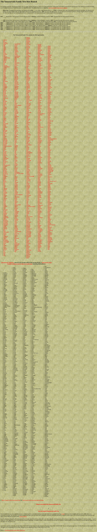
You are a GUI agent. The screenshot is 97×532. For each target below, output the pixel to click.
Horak (27, 81)
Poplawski (40, 162)
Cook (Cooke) (6, 242)
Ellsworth (16, 134)
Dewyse (16, 85)
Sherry (49, 58)
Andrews (5, 58)
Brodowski (5, 161)
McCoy (27, 221)
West (49, 205)
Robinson (39, 210)
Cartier (4, 200)
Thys (49, 136)
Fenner (15, 148)
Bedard (4, 103)
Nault (39, 92)
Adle (4, 45)
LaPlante (28, 174)
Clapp (4, 230)
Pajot (39, 122)
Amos (4, 55)
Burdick (4, 178)
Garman (16, 187)
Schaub (39, 238)
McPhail (28, 229)
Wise (49, 225)
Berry (4, 115)
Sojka (49, 78)
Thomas (49, 130)
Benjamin (5, 108)
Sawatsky (39, 236)
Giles (15, 203)
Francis (15, 168)
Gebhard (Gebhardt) (18, 194)
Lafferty (28, 164)
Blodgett (5, 136)
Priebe (39, 170)
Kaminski (28, 122)
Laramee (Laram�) (30, 176)
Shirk (49, 61)
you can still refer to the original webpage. (57, 8)
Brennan (4, 157)
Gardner (16, 185)
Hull (27, 88)
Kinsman (28, 133)
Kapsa (27, 123)
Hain (15, 239)
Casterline (5, 206)
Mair (27, 238)
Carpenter (5, 198)
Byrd (4, 184)
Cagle (4, 186)
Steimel (49, 97)
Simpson (49, 68)
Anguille (5, 60)
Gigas (15, 200)
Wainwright (50, 183)
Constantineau (6, 240)
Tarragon (49, 123)
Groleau (16, 230)
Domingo (16, 94)
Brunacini (5, 169)
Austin (4, 71)
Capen (4, 194)
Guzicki (16, 235)
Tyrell (49, 158)
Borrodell (5, 143)
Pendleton (40, 141)
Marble (27, 241)
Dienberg (16, 87)
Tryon (49, 155)
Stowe (49, 107)
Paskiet (39, 130)
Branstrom (5, 154)
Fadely (15, 142)
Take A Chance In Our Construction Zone (11, 500)
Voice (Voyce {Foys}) (52, 181)
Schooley (39, 242)
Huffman (28, 87)
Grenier (16, 225)
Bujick (4, 175)
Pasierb (39, 129)
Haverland (28, 44)
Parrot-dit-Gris (40, 127)
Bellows (4, 106)
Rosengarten (40, 217)
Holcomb (28, 73)
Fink (15, 152)
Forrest (15, 161)
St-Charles (40, 228)
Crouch (15, 49)
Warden (49, 191)
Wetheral (49, 208)
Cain (4, 187)
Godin (15, 210)
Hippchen (28, 69)
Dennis (15, 80)
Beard (4, 100)
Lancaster (28, 170)
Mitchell (39, 58)
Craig (4, 255)
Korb (27, 145)
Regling (39, 190)
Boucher (4, 144)
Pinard (39, 154)
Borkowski (5, 140)
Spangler (49, 80)
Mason (27, 248)
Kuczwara (28, 153)
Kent (27, 130)
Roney (39, 214)
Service (49, 49)
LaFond (27, 166)
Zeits (49, 249)
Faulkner (16, 145)
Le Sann (28, 191)
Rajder (39, 179)
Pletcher (39, 158)
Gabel (15, 179)
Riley (39, 200)
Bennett (4, 109)
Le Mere (28, 187)
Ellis (15, 133)
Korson (27, 147)
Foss (15, 162)
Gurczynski (16, 233)
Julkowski (28, 119)
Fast (15, 144)
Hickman (28, 64)
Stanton (49, 88)
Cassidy (4, 205)
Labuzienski (28, 160)
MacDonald (28, 233)
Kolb (27, 142)
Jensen (27, 111)
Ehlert (15, 128)
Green (15, 223)
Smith (49, 74)
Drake (15, 104)
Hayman (28, 46)
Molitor (39, 63)
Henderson (28, 53)
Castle (4, 207)
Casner (4, 204)
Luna (27, 214)
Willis (49, 221)
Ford (15, 158)
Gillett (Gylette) (17, 204)
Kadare (27, 120)
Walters (49, 187)
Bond (4, 137)
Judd (27, 118)
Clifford (4, 233)
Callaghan (5, 188)
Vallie (49, 163)
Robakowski (40, 205)
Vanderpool (50, 168)
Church (4, 226)
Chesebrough (5, 217)
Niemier (39, 95)
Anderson (5, 56)
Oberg (39, 103)
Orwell (39, 112)
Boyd (4, 150)
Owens (39, 117)
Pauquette (40, 136)
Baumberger (5, 98)
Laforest (28, 167)
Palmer (39, 123)
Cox (4, 251)
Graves (15, 222)
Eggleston (16, 127)
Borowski (5, 142)
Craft (4, 254)
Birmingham (5, 123)
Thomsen (49, 133)
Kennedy (28, 129)
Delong (15, 75)
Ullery (49, 160)
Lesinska (28, 193)
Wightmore (50, 214)
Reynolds (39, 197)
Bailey (4, 80)
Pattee (39, 132)
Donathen (16, 97)
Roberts (39, 207)
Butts (4, 182)
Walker (49, 184)
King (27, 132)
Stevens (49, 99)
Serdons (49, 48)
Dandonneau (16, 62)
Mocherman (40, 60)
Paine (39, 121)
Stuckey (49, 114)
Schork (39, 244)
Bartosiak (5, 95)
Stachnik (49, 86)
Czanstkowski (17, 56)
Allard (4, 50)
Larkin (27, 177)
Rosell (39, 216)
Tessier (49, 126)
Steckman (49, 94)
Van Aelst (49, 165)
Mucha (39, 84)
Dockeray (16, 91)
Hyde (27, 93)
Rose (39, 215)
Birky (4, 122)
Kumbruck (28, 155)
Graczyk (16, 220)
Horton (27, 83)
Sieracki (49, 65)
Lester (27, 194)
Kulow (27, 154)
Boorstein (5, 139)
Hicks (27, 65)
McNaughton (28, 228)
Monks (39, 66)
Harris (15, 250)
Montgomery (40, 67)
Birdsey (4, 120)
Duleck (15, 117)
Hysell (27, 94)
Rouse (39, 219)
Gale (15, 181)
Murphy (39, 89)
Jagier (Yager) (29, 100)
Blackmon (5, 127)
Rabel (39, 178)
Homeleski (28, 77)
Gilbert (15, 202)
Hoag (27, 71)
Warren (49, 192)
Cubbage (16, 50)
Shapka (49, 51)
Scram (39, 249)
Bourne (4, 147)
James (27, 102)
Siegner (49, 63)
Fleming (16, 157)
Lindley (27, 199)
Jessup (27, 113)
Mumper (39, 87)
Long (27, 207)
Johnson (28, 114)
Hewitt (27, 63)
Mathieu (28, 251)
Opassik (39, 111)
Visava (49, 179)
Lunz (27, 215)
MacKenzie (28, 234)
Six (48, 70)
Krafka (27, 148)
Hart (15, 251)
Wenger (49, 203)
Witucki (49, 229)
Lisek (27, 204)
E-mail (63, 514)
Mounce (39, 83)
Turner (49, 156)
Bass (4, 96)
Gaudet (15, 191)
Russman (39, 225)
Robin (39, 209)
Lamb (27, 168)
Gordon (16, 214)
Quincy (39, 177)
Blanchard (5, 130)
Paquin (39, 124)
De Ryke (16, 69)
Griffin (15, 227)
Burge (4, 179)
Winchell (49, 223)
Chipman (5, 219)
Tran (48, 146)
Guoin (15, 232)
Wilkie (49, 218)
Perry (39, 144)
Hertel (27, 59)
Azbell (4, 75)
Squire (49, 85)
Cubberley (16, 51)
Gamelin (16, 182)
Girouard (16, 208)
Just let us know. (23, 516)
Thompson (50, 132)
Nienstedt (39, 96)
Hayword (28, 47)
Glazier (15, 209)
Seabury (49, 46)
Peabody (39, 138)
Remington (40, 192)
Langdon (28, 173)
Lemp (27, 189)
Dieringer (16, 88)
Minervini (40, 57)
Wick (49, 212)
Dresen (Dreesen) (17, 105)
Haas (15, 237)
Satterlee (39, 235)
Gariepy (16, 186)
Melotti (39, 48)
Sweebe (49, 117)
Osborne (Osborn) (41, 113)
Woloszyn (50, 234)
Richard (39, 199)
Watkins (49, 194)
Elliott (15, 132)
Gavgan (16, 193)
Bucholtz (5, 172)
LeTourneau (28, 195)
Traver (49, 147)
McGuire (28, 223)
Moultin (39, 82)
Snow (49, 75)
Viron (49, 177)
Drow (15, 108)
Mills (39, 55)
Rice (38, 198)
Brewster (5, 159)
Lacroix (27, 162)
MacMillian (28, 236)
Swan (49, 116)
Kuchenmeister (29, 152)
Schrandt (39, 245)
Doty (15, 101)
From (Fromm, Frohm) (19, 173)
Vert (48, 175)
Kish (27, 135)
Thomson (49, 134)
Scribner (39, 251)
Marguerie (28, 243)
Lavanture (28, 180)
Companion (5, 239)
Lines (27, 200)
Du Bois (16, 110)
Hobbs (27, 72)
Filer (15, 151)
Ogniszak (39, 108)
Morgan (39, 71)
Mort (39, 75)
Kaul (27, 125)
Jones (27, 116)
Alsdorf (4, 53)
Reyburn (39, 196)
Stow (49, 106)
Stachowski (50, 87)
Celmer (4, 211)
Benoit (4, 110)
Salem (39, 233)
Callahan (5, 189)
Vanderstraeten (50, 170)
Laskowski (28, 179)
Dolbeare (16, 93)
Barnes (4, 89)
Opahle (39, 110)
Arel (4, 63)
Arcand (4, 62)
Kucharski (28, 151)
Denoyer (16, 82)
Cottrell (4, 247)
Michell (39, 51)
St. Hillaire (40, 230)
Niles (39, 99)
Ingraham (28, 96)
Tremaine (49, 149)
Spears (49, 81)
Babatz (4, 76)
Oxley (39, 118)
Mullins (39, 85)
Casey (4, 201)
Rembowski (40, 191)
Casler (4, 203)
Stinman (49, 103)
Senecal (49, 47)
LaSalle (27, 178)
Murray (39, 90)
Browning (5, 166)
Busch (4, 180)
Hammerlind (16, 243)
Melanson (40, 46)
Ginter (15, 206)
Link (27, 203)
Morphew (40, 73)
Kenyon (27, 131)
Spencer (49, 82)
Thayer (49, 127)
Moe (38, 62)
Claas (4, 229)
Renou (39, 194)
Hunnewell (28, 91)
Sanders (39, 234)
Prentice (39, 169)
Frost (15, 174)
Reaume (39, 188)
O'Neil (39, 109)
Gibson (15, 199)
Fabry (15, 141)
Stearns (49, 93)
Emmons (16, 136)
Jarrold (27, 106)
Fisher (15, 156)
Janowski (28, 105)
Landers (28, 171)
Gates (15, 190)
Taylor (49, 124)
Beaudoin (5, 101)
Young (49, 246)
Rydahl (39, 226)
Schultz (39, 247)
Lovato (27, 212)
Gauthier (16, 192)
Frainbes (16, 167)
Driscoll (16, 107)
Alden (4, 47)
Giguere (16, 201)
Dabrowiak (16, 57)
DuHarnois (16, 116)
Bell (4, 105)
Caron (4, 197)
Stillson (49, 101)
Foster (15, 163)
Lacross (27, 163)
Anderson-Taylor (6, 57)
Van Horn (49, 166)
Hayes (27, 45)
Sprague (49, 84)
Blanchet (5, 131)
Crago (4, 252)
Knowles (28, 140)
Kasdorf (28, 124)
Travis (49, 148)
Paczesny (39, 120)
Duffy (15, 114)
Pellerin (39, 139)
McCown (28, 219)
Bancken (5, 85)
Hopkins (28, 80)
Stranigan (49, 108)
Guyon (15, 234)
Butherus (5, 181)
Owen (39, 115)
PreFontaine (40, 168)
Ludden (27, 213)
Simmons (49, 66)
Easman (16, 125)
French (15, 171)
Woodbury (50, 237)
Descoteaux (16, 84)
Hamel (15, 242)
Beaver (4, 102)
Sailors (39, 227)
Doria (15, 99)
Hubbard (28, 86)
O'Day (39, 104)
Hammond (16, 244)
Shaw (49, 52)
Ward (49, 190)
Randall (39, 182)
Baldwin (4, 84)
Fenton (15, 149)
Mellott (39, 47)
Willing (49, 220)
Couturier (5, 248)
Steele (49, 95)
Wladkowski (50, 230)
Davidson (16, 65)
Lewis (27, 197)
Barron (4, 92)
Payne (39, 137)
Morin (39, 72)
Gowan (15, 218)
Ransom (39, 185)
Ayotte (4, 73)
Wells (49, 201)
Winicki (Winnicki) (51, 224)
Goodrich (16, 213)
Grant (15, 221)
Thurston (49, 135)
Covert (4, 249)
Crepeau (16, 44)
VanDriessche (50, 171)
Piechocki (40, 152)
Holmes (27, 76)
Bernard (4, 113)
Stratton (49, 109)
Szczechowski (50, 120)
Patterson (39, 133)
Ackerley (5, 42)
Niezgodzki (40, 98)
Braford (4, 153)
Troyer (49, 153)
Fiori (15, 153)
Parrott (39, 128)
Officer (39, 106)
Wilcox (49, 215)
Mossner (39, 81)
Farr (15, 143)
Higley (27, 66)
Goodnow (16, 212)
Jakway (27, 101)
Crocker (16, 48)
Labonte (28, 159)
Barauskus (5, 86)
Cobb (4, 235)
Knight (27, 139)
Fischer (15, 154)
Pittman (39, 156)
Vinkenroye (50, 176)
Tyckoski (49, 157)
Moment (39, 64)
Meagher (39, 45)
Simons (49, 67)
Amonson (5, 54)
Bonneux (5, 138)
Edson (15, 126)
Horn (27, 82)
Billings (4, 118)
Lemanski (28, 186)
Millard (39, 53)
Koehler (28, 141)
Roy (38, 222)
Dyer (15, 124)
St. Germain (40, 229)
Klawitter (28, 136)
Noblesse (39, 100)
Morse (39, 74)
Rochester (40, 211)
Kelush (27, 128)
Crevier (15, 47)
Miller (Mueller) (41, 54)
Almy (4, 52)
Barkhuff (5, 87)
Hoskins (28, 84)
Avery (4, 72)
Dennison (16, 81)
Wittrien (49, 228)
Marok (27, 244)
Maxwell (28, 256)
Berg (4, 111)
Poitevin (39, 160)
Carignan (5, 195)
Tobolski (49, 137)
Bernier (4, 114)
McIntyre (28, 224)
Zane (49, 248)
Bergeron (5, 112)
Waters (49, 193)
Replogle (39, 195)
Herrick (27, 58)
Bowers (4, 149)
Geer (15, 195)
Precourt (39, 167)
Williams (49, 219)
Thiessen (49, 129)
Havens (27, 43)
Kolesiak (28, 143)
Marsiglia (28, 246)
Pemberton (40, 140)
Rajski (39, 180)
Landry (27, 172)
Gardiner (16, 184)
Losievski (28, 210)
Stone (49, 104)
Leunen (27, 196)
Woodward (50, 238)
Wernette (49, 204)
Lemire (27, 188)
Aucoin (4, 70)
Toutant (49, 144)
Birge (4, 121)
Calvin (4, 190)
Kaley (27, 121)
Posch (39, 165)
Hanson (16, 247)
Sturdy (49, 115)
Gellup (15, 197)
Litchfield (28, 205)
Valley (49, 162)
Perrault (39, 142)
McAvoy (28, 217)
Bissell (4, 125)
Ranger (39, 184)
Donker (15, 98)
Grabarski (16, 219)
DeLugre (16, 76)
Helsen (27, 52)
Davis (15, 66)
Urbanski (49, 161)
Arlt (4, 64)
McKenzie (28, 225)
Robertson (40, 208)
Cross (4, 253)
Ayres (4, 74)
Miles (39, 52)
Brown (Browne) (6, 165)
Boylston (5, 151)
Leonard (28, 190)
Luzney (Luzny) (29, 216)
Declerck (16, 71)
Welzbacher (50, 202)
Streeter (49, 110)
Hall (15, 241)
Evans (15, 139)
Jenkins (27, 110)
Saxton (39, 237)
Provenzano (40, 175)
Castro (4, 208)
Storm (49, 105)
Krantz (27, 149)
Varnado (49, 172)
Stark (49, 89)
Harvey (27, 39)
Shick (49, 60)
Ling (27, 202)
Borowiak (5, 141)
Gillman (16, 205)
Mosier (39, 80)
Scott (39, 248)
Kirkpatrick (28, 134)
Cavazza (4, 210)
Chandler (5, 214)
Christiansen (5, 224)
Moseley (39, 79)
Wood (49, 235)
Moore (39, 70)
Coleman (5, 237)
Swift (49, 118)
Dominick (16, 95)
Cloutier (4, 234)
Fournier (16, 164)
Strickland (50, 111)
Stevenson (50, 100)
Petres (39, 147)
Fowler (15, 165)
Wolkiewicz (50, 233)
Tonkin (49, 141)
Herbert (27, 55)
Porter (39, 163)
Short (49, 62)
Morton (39, 77)
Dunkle (15, 119)
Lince (27, 198)
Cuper (15, 52)
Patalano (39, 131)
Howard (28, 85)
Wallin (49, 185)
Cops (4, 244)
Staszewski (50, 91)
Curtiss (15, 53)
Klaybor (28, 138)
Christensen (5, 223)
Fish (15, 155)
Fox (15, 166)
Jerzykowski (28, 112)
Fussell (15, 177)
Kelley (27, 126)
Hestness (28, 61)
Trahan (49, 145)
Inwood (27, 97)
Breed (4, 156)
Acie (4, 41)
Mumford (39, 86)
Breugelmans (5, 158)
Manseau (28, 239)
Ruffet (39, 223)
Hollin (27, 75)
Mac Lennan (28, 235)
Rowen (39, 220)
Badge (4, 79)
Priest (39, 171)
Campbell (5, 192)
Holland (28, 74)
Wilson (49, 222)
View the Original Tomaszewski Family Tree (48, 511)
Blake (4, 129)
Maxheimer (28, 254)
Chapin (4, 215)
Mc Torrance (28, 232)
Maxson (28, 255)
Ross (39, 218)
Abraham (5, 39)
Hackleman (16, 238)
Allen (4, 51)
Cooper (4, 243)
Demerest (16, 78)
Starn (49, 90)
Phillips (39, 150)
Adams (4, 44)
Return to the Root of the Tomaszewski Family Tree (48, 504)
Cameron (5, 191)
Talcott (49, 122)
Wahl (49, 182)
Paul (38, 134)
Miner (39, 56)
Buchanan (5, 171)
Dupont (15, 120)
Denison (16, 79)
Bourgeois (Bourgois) (7, 146)
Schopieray (40, 243)
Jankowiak (28, 103)
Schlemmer (40, 239)
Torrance (49, 142)
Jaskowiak (28, 107)
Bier (4, 117)
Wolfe (49, 231)
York (48, 244)
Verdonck (49, 174)
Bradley (4, 152)
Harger (15, 248)
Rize (38, 204)
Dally (15, 61)
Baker (4, 83)
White (49, 211)
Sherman (49, 57)
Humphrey (28, 90)
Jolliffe (27, 115)
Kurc (27, 157)
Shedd (49, 53)
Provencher (40, 173)
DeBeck (16, 68)
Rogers (39, 213)
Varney (49, 173)
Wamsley (49, 189)
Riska (39, 201)
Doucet (15, 103)
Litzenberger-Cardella (30, 206)
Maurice (28, 253)
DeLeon (16, 74)
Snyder (49, 76)
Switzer (49, 119)
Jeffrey (27, 109)
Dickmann (16, 86)
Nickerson (40, 94)
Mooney (39, 68)
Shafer (49, 50)
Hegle (27, 50)
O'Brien (39, 102)
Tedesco (49, 125)
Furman (16, 176)
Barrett (4, 91)
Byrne (4, 185)
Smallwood (50, 72)
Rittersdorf (40, 203)
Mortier (39, 76)
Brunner (4, 170)
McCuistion (28, 222)
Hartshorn (28, 38)
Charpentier (5, 216)
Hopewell (28, 78)
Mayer (27, 257)
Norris (39, 101)
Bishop (4, 124)
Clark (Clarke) (6, 232)
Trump (49, 154)
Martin (27, 247)
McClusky (28, 218)
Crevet (15, 46)
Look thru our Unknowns (7, 262)
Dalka (15, 60)
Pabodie (39, 119)
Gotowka (16, 215)
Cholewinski (5, 220)
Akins (4, 46)
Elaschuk (16, 130)
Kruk (27, 150)
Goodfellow (16, 211)
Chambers (5, 213)
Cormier (4, 245)
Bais (4, 82)
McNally (28, 227)
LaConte (28, 161)
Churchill (5, 227)
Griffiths (16, 228)
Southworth (50, 79)
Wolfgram (50, 232)
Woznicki (49, 240)
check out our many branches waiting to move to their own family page (29, 263)
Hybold (27, 92)
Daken (15, 58)
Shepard (49, 56)
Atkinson (5, 67)
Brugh (4, 167)
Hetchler (28, 62)
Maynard (39, 44)
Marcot (27, 242)
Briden (4, 160)
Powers (39, 166)
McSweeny (28, 231)
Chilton (4, 218)
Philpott (39, 151)
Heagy (27, 48)
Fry (15, 175)
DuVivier (16, 123)
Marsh (27, 245)
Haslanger (28, 40)
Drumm (16, 109)
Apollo (4, 61)
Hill (27, 67)
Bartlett (4, 93)
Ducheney (16, 111)
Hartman (28, 37)
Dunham (16, 118)
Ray (38, 187)
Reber (39, 189)
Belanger (5, 104)
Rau (38, 186)
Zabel (49, 247)
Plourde (39, 159)
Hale (15, 240)
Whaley (49, 209)
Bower (4, 148)
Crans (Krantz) (17, 43)
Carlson (4, 196)
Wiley (49, 216)
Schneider (40, 240)
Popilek (39, 161)
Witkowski (50, 227)
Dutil (15, 122)
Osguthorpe (40, 114)
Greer (15, 224)
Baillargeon (5, 81)
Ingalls (27, 95)
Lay (27, 181)
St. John (39, 232)
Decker (15, 70)
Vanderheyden (50, 167)
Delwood (16, 77)
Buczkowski (5, 173)
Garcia (15, 183)
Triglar (49, 151)
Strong (49, 113)
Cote (4, 246)
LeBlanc (28, 183)
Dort (15, 100)
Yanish (49, 242)
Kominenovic (29, 144)
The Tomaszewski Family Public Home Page (15, 530)
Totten (49, 143)
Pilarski (39, 153)
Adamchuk (5, 43)
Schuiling (39, 246)
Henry (27, 54)
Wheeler (49, 210)
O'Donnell (40, 105)
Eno (15, 137)
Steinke (49, 98)
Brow (4, 163)
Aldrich (4, 48)
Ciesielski (5, 228)
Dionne (15, 89)
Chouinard (5, 222)
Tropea (49, 152)
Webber (49, 197)
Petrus (39, 148)
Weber (49, 199)
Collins (4, 238)
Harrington (16, 249)
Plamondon (40, 157)
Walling (49, 186)
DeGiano (16, 72)
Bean (4, 99)
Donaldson (16, 96)
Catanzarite (5, 209)
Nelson (39, 93)
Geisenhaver (16, 196)
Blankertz (5, 133)
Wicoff (49, 213)
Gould (15, 216)
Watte (49, 195)
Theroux (49, 128)
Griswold (16, 229)
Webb (49, 196)
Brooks (4, 162)
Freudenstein (17, 172)
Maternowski (28, 250)
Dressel (15, 106)
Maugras (28, 252)
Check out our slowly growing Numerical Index (33, 500)
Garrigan (16, 189)
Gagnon (16, 180)
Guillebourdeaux (17, 231)
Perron (39, 143)
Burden (4, 177)
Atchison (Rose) (6, 66)
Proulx (39, 172)
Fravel (15, 170)
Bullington (5, 176)
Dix (15, 90)
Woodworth (50, 239)
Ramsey (39, 181)
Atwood (4, 68)
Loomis (27, 208)
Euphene (16, 138)
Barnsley (5, 90)
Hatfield (28, 42)
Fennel (15, 147)
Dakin (15, 59)
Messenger (40, 50)
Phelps (39, 149)
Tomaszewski (50, 139)
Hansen (15, 246)
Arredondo (5, 65)
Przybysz (39, 176)
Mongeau (39, 65)
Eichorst (16, 129)
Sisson (49, 69)
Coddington (5, 236)
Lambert (28, 169)
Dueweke (16, 113)
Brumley (5, 168)
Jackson (27, 99)
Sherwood (50, 59)
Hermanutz (28, 56)
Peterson (39, 146)
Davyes (15, 67)
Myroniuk (40, 91)
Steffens (49, 96)
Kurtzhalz (28, 158)
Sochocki (49, 77)
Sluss (49, 71)
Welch (49, 200)
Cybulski (16, 55)
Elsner (15, 135)
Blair (4, 128)
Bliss (4, 134)
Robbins (39, 206)
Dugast (15, 115)
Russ (39, 224)
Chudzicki (5, 225)
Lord (27, 209)
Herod (27, 57)
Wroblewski (50, 241)
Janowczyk (28, 104)
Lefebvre (28, 185)
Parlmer (39, 125)
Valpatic (49, 164)
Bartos (4, 94)
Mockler (39, 61)
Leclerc (27, 184)
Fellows (16, 146)
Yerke (49, 243)
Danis (15, 63)
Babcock (5, 77)
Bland (4, 132)
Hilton (27, 68)
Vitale (49, 180)
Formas (15, 160)
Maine (27, 237)
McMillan (28, 226)
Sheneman (50, 55)
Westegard (50, 206)
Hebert (27, 49)
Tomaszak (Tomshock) (52, 138)
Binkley (4, 119)
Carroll (4, 199)
